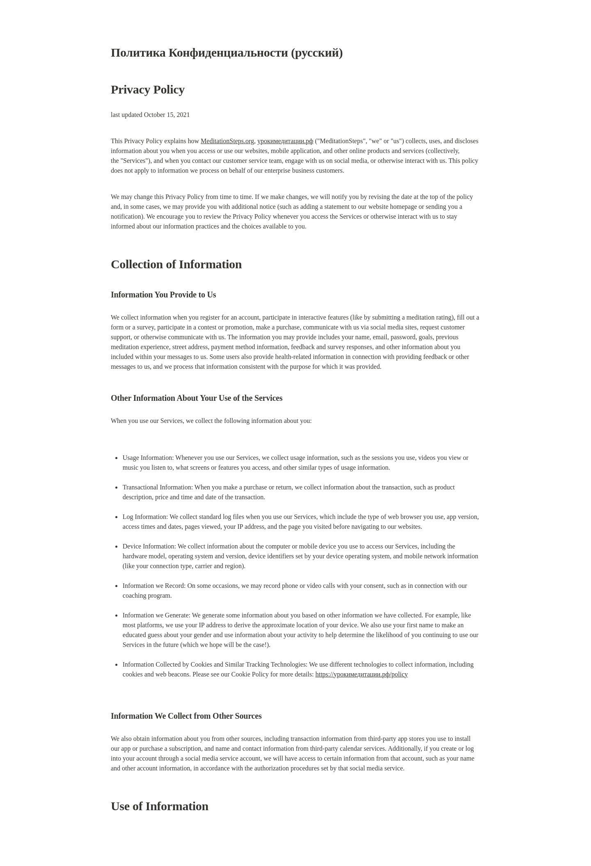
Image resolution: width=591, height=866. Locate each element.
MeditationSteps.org (227, 140)
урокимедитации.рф (285, 140)
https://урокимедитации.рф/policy (361, 674)
